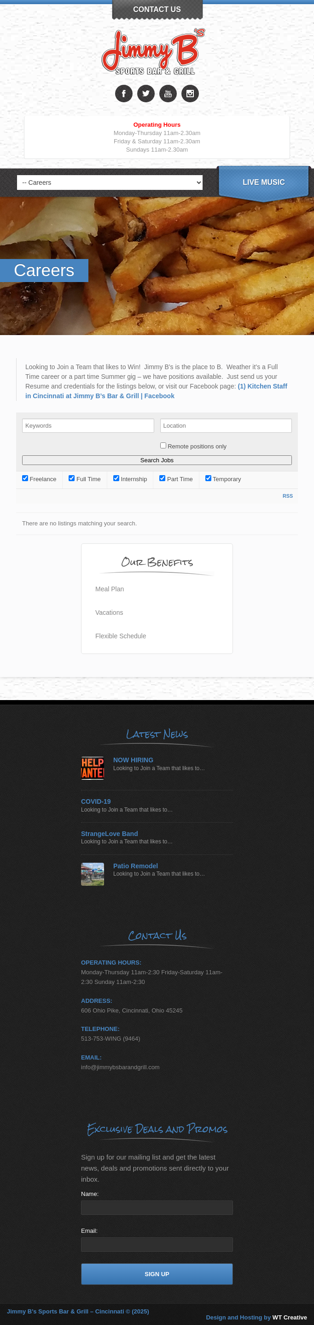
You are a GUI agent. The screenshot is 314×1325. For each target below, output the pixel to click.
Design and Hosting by (256, 1317)
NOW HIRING (133, 760)
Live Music (264, 182)
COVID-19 (96, 801)
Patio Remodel (135, 866)
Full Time (84, 479)
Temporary (223, 479)
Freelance (39, 479)
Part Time (175, 479)
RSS (288, 496)
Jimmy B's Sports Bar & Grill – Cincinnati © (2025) (78, 1311)
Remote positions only (197, 446)
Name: (90, 1193)
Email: (89, 1230)
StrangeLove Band (109, 833)
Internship (130, 479)
